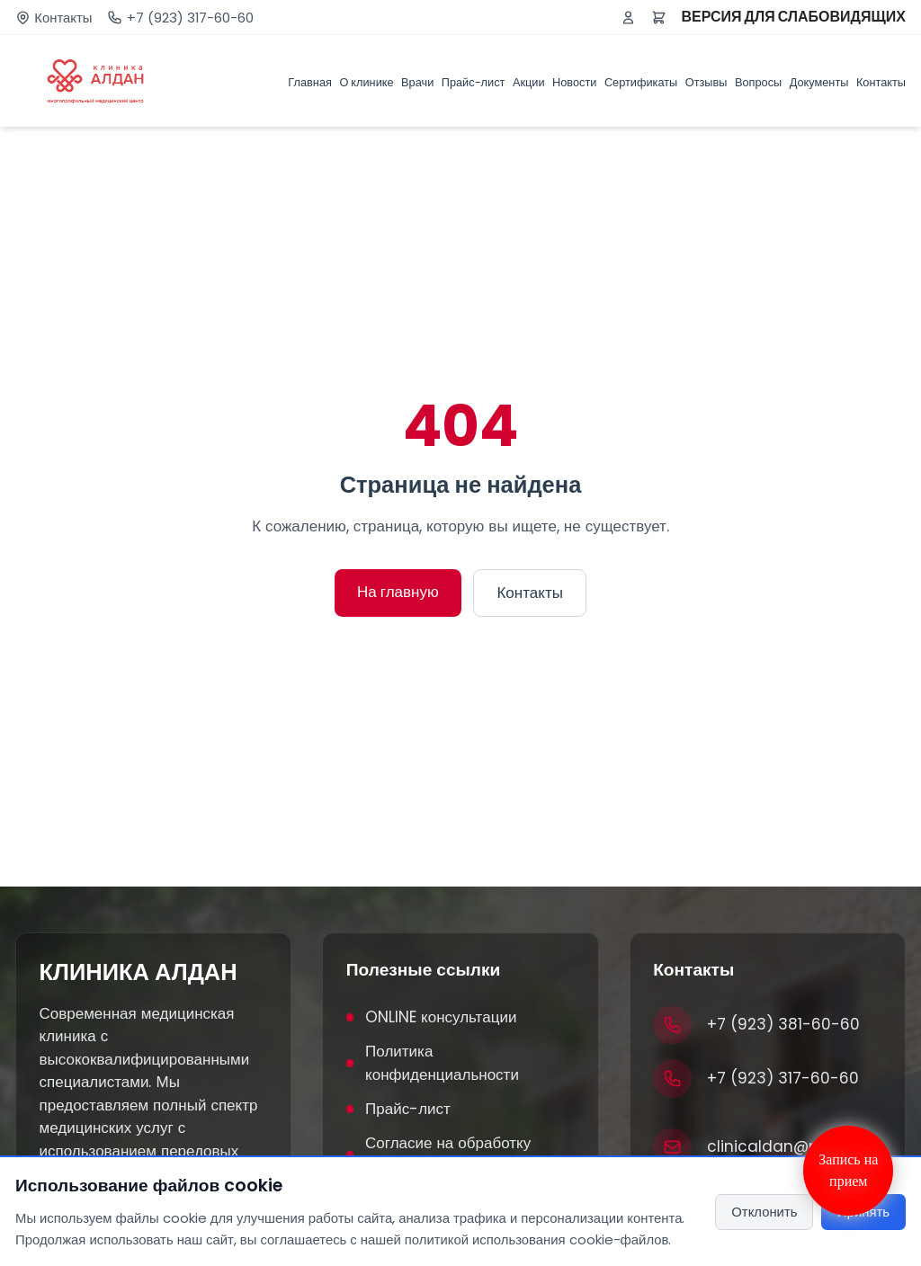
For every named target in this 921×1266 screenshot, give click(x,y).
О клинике (366, 82)
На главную (398, 591)
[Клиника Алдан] (95, 81)
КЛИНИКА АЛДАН (138, 972)
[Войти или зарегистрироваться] (628, 17)
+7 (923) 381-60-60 (783, 1024)
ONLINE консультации (431, 1017)
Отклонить (764, 1211)
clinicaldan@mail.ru (784, 1146)
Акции (529, 82)
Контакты (63, 17)
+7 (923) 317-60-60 (190, 17)
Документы (819, 82)
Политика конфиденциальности (432, 1062)
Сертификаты (640, 82)
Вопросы (758, 82)
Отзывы (706, 82)
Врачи (417, 82)
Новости (574, 82)
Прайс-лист (473, 82)
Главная (310, 82)
